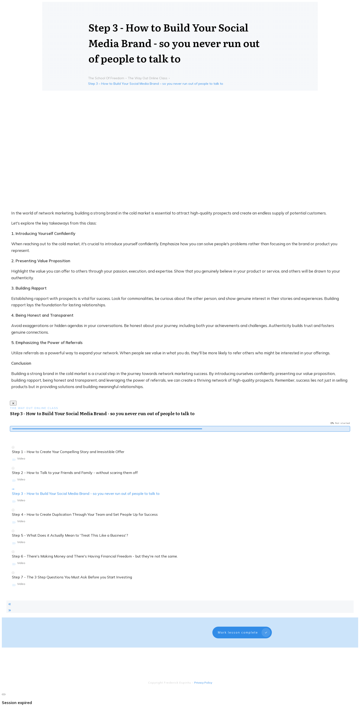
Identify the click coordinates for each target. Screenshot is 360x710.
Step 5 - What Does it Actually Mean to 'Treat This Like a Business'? (70, 535)
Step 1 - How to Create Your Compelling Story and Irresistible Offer (68, 451)
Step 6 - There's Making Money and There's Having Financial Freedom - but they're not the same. (95, 556)
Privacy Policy (203, 673)
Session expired (17, 693)
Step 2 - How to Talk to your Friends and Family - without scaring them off (75, 472)
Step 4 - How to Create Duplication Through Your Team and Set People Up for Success (85, 514)
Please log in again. (19, 703)
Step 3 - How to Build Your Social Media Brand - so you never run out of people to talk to (86, 493)
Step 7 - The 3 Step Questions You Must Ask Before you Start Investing (72, 577)
